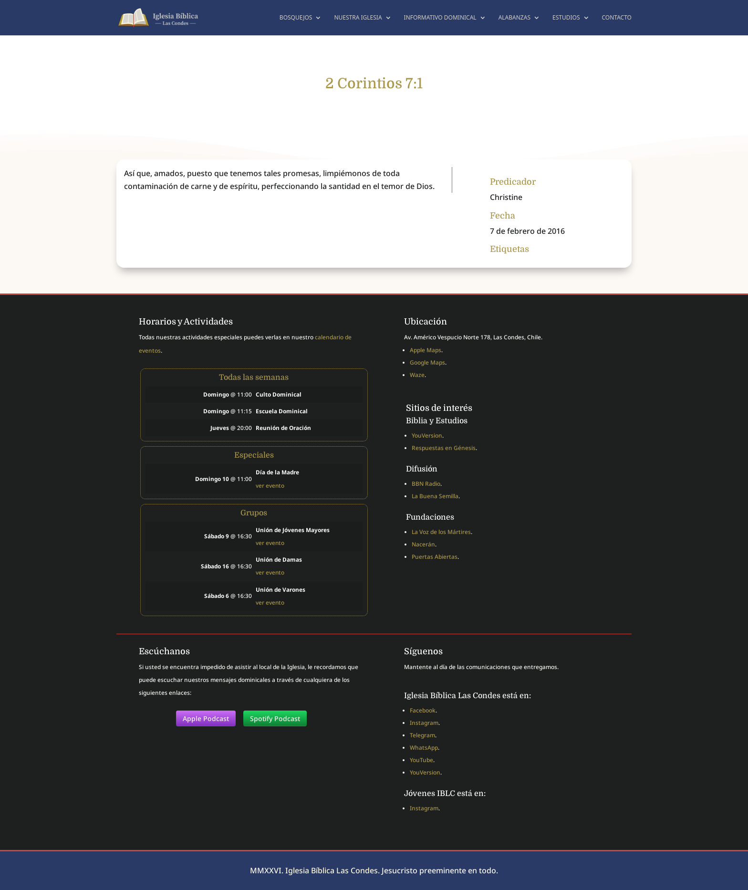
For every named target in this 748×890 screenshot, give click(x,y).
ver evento (270, 485)
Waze (417, 375)
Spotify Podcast (275, 718)
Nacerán (423, 544)
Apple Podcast (206, 718)
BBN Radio (426, 484)
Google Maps (427, 362)
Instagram (424, 723)
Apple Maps (425, 350)
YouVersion (427, 435)
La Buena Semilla (435, 496)
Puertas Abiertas (434, 557)
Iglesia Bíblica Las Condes (331, 870)
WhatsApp (424, 747)
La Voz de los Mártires (441, 532)
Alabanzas (514, 17)
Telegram (422, 735)
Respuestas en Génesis (444, 448)
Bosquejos (296, 17)
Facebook (423, 710)
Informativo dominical (440, 17)
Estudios (566, 17)
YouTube (421, 760)
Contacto (617, 17)
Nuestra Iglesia (358, 17)
